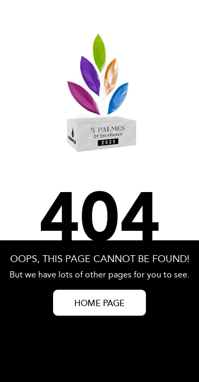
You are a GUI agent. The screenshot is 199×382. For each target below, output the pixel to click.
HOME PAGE (99, 303)
